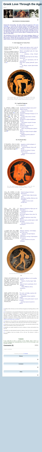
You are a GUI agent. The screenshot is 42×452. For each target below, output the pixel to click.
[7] (16, 149)
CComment (25, 353)
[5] (9, 116)
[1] (28, 27)
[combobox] (9, 8)
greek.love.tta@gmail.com (9, 342)
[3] (25, 105)
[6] (7, 131)
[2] (6, 62)
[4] (14, 112)
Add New (36, 345)
